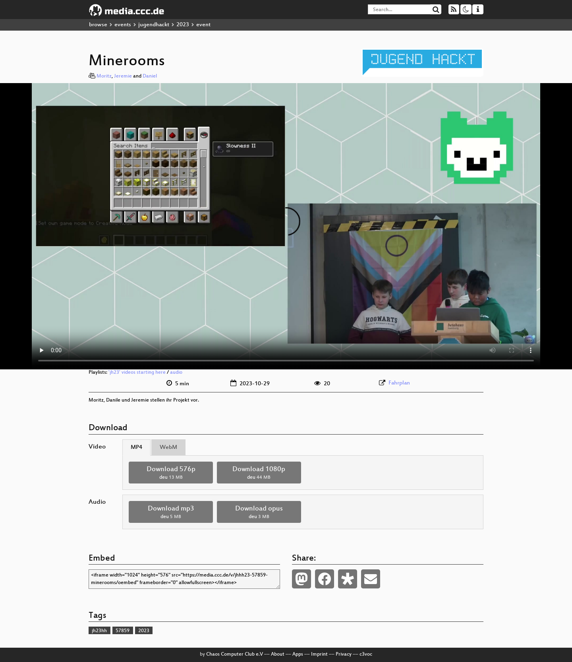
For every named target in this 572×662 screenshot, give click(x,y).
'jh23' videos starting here (137, 372)
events (122, 24)
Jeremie (123, 76)
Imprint (319, 654)
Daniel (150, 76)
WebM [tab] (168, 447)
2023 (182, 24)
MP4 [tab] (136, 447)
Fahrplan (399, 383)
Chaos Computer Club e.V (234, 654)
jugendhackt (153, 24)
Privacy (344, 654)
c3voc (365, 654)
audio (176, 372)
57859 (122, 631)
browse (98, 24)
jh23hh (99, 631)
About (277, 654)
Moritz (104, 76)
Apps (297, 654)
